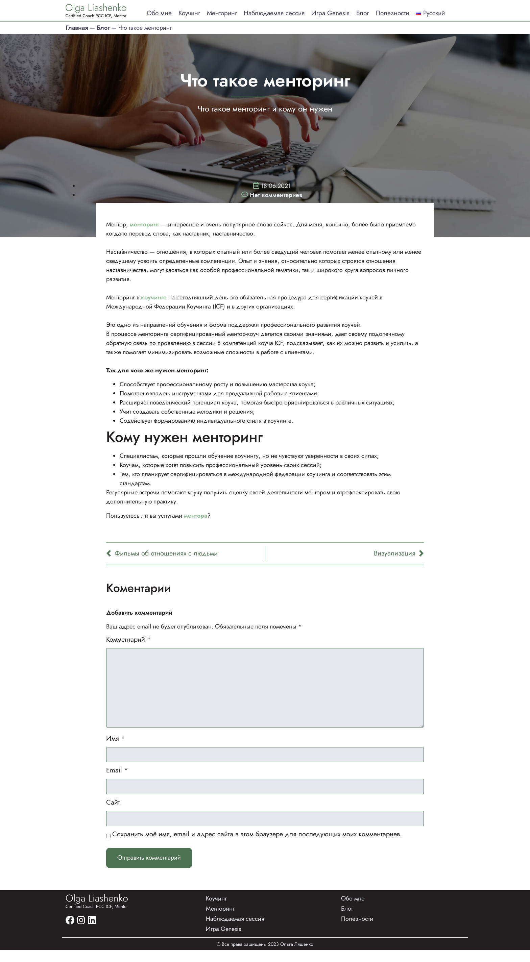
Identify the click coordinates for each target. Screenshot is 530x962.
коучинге (154, 297)
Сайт (113, 811)
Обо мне (159, 13)
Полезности (392, 13)
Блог (362, 13)
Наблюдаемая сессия (274, 13)
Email (117, 778)
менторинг (145, 224)
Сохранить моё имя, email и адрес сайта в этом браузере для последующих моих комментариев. (257, 844)
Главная (77, 27)
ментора (195, 515)
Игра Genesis (330, 13)
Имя (115, 745)
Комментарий (128, 639)
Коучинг (189, 13)
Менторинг (222, 13)
